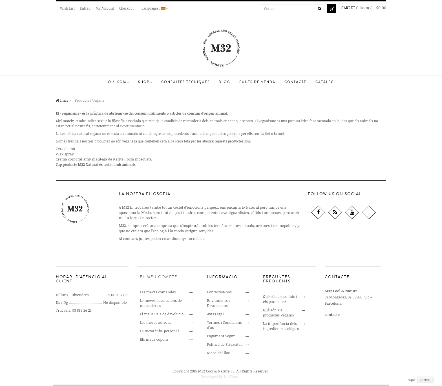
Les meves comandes (158, 291)
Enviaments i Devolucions (218, 303)
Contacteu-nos (219, 291)
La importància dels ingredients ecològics (281, 326)
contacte (332, 314)
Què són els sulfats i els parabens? (280, 299)
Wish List (67, 8)
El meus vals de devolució (162, 313)
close (425, 380)
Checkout (126, 8)
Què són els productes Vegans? (279, 312)
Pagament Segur (221, 335)
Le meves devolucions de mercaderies (161, 303)
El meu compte (158, 277)
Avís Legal (215, 313)
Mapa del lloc (218, 352)
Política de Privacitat (224, 344)
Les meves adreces (155, 322)
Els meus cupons (154, 339)
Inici (62, 100)
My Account (105, 8)
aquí (411, 379)
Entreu (85, 8)
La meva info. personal (159, 330)
